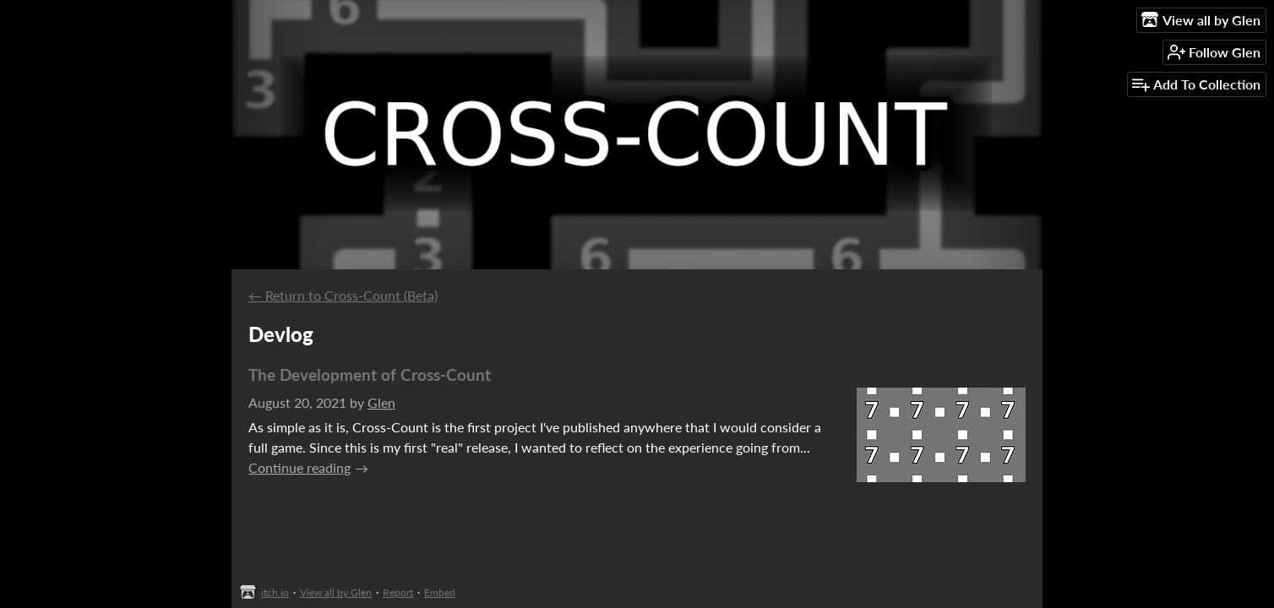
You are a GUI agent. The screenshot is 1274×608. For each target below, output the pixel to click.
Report (398, 592)
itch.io (275, 592)
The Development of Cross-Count (369, 374)
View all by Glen (336, 592)
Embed (439, 592)
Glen (381, 402)
